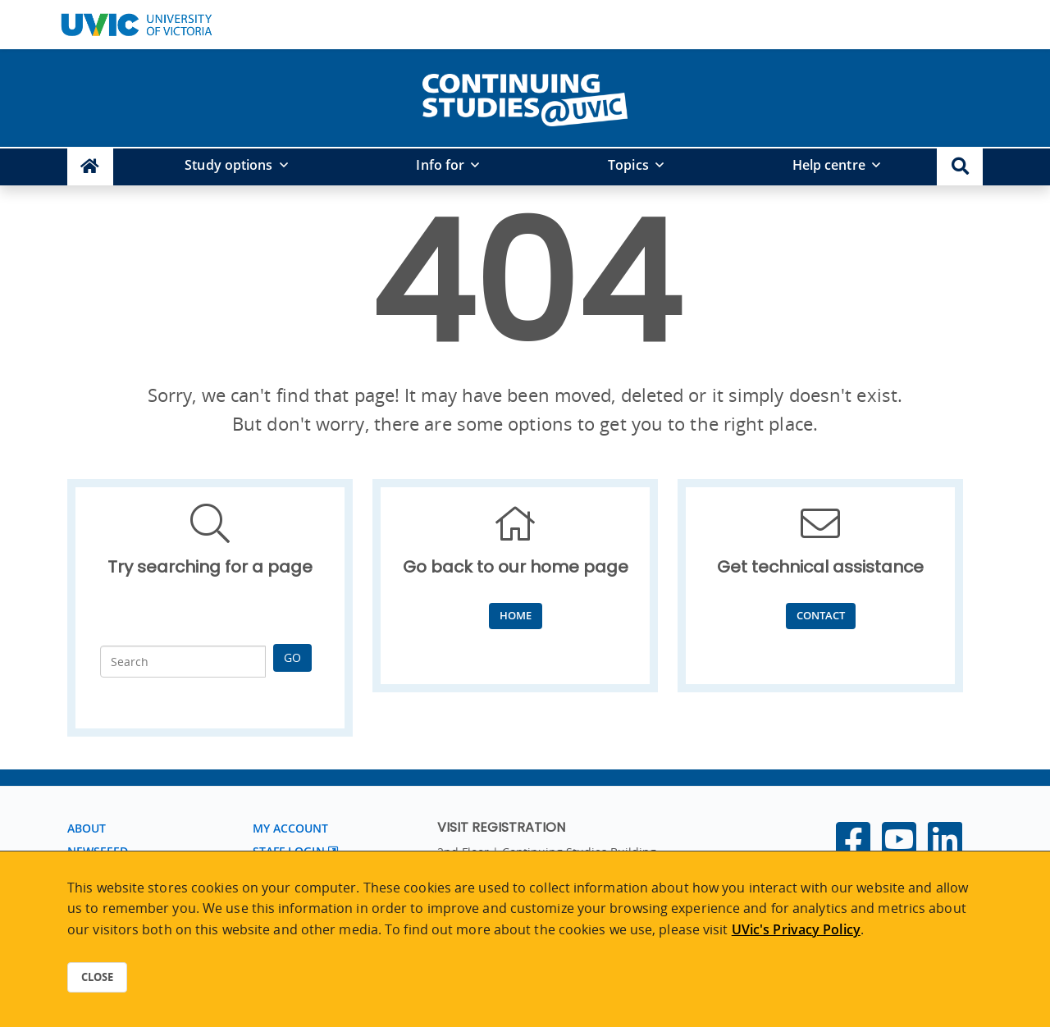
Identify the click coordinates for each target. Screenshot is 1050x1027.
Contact (821, 615)
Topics (628, 165)
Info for (440, 165)
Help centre (828, 165)
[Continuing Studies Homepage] (90, 166)
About (87, 828)
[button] (960, 166)
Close (97, 977)
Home (516, 615)
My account (291, 828)
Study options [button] (228, 165)
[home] (525, 97)
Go (292, 657)
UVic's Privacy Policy (796, 929)
